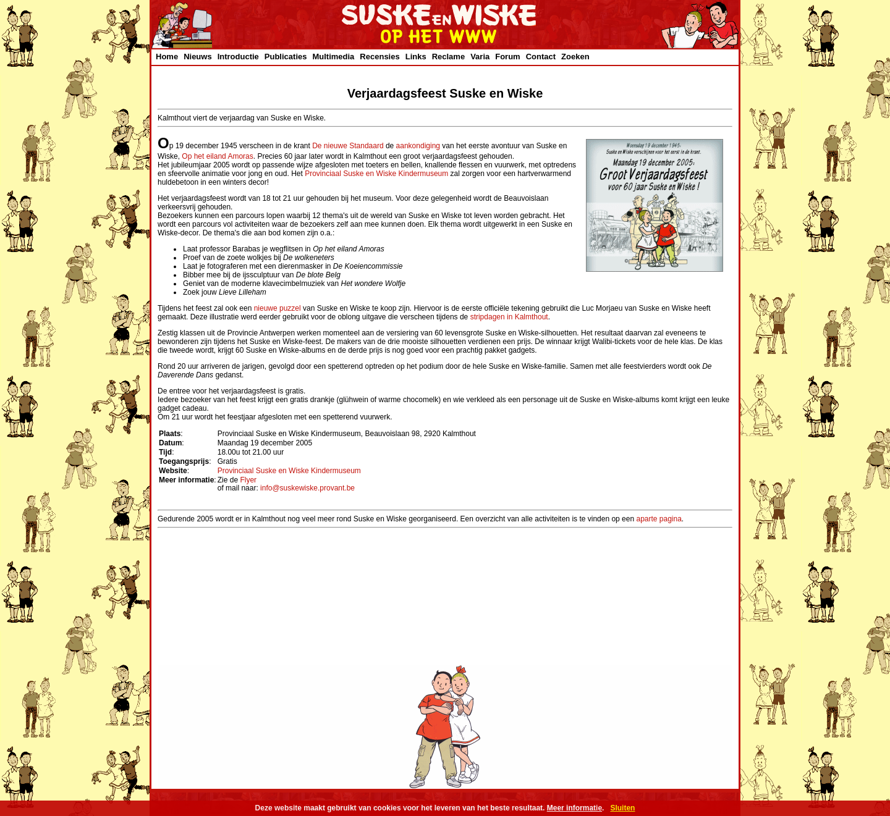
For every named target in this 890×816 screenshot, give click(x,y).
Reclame (448, 56)
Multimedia (333, 56)
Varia (480, 56)
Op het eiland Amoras (217, 156)
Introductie (238, 56)
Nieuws (198, 56)
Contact (541, 56)
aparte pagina (658, 519)
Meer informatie (574, 808)
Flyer (248, 480)
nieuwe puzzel (277, 308)
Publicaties (286, 56)
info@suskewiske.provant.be (307, 488)
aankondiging (418, 145)
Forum (507, 56)
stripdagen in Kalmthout (509, 317)
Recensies (379, 56)
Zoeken (575, 56)
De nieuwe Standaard (347, 145)
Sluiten (622, 808)
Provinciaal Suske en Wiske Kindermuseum (376, 173)
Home (167, 56)
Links (415, 56)
